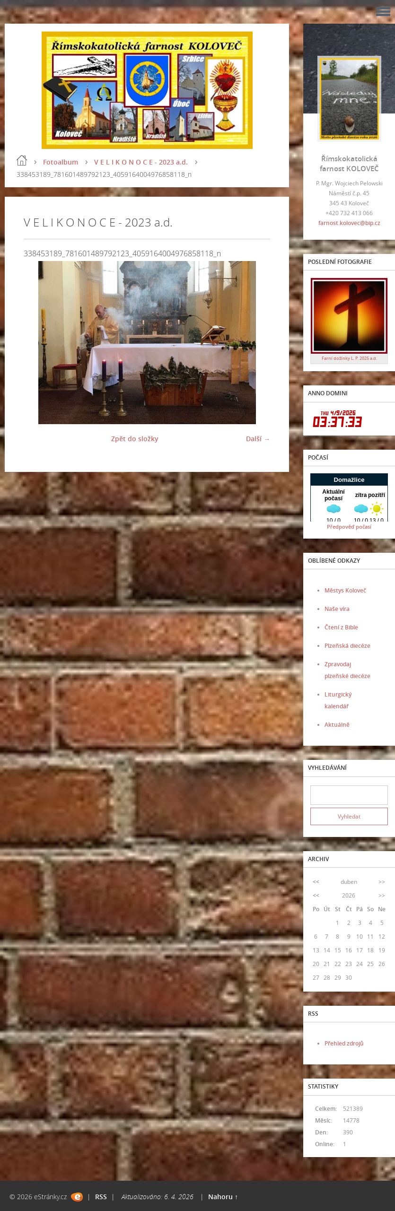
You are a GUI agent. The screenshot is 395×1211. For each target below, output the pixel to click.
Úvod (22, 160)
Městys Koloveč (345, 590)
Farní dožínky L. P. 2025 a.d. (349, 358)
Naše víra (337, 609)
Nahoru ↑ (223, 1196)
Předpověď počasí (349, 526)
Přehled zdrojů (344, 1043)
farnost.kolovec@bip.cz (349, 223)
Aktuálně (337, 725)
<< (316, 882)
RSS (101, 1196)
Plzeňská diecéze (347, 646)
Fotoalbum (60, 161)
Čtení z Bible (341, 627)
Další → (258, 438)
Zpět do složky (134, 438)
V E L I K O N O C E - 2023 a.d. (141, 161)
